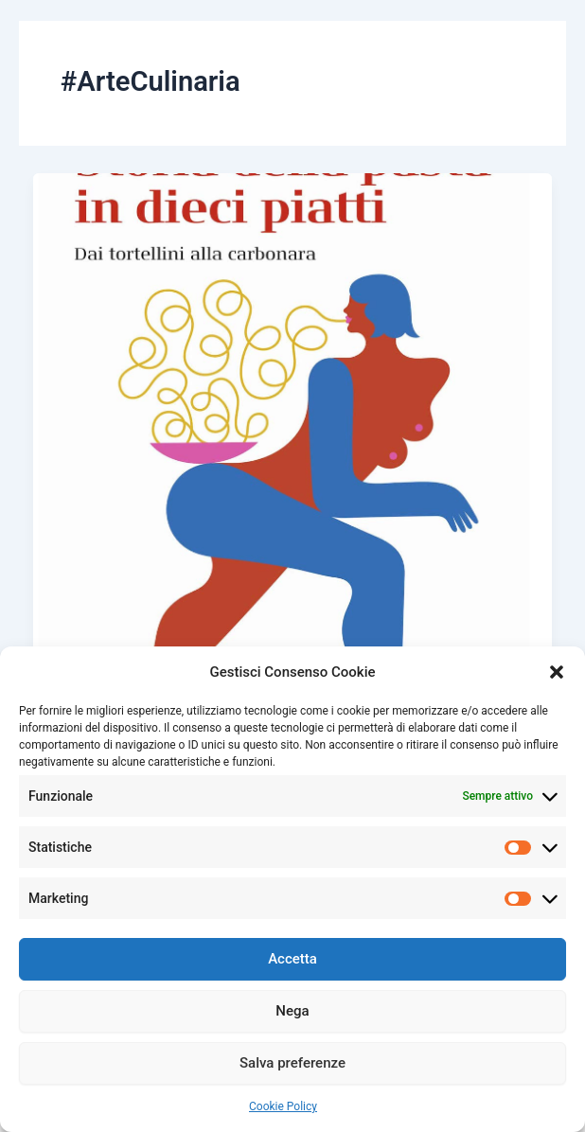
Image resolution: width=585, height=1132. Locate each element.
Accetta (292, 958)
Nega (292, 1010)
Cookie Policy (283, 1106)
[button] (556, 672)
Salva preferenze (292, 1062)
